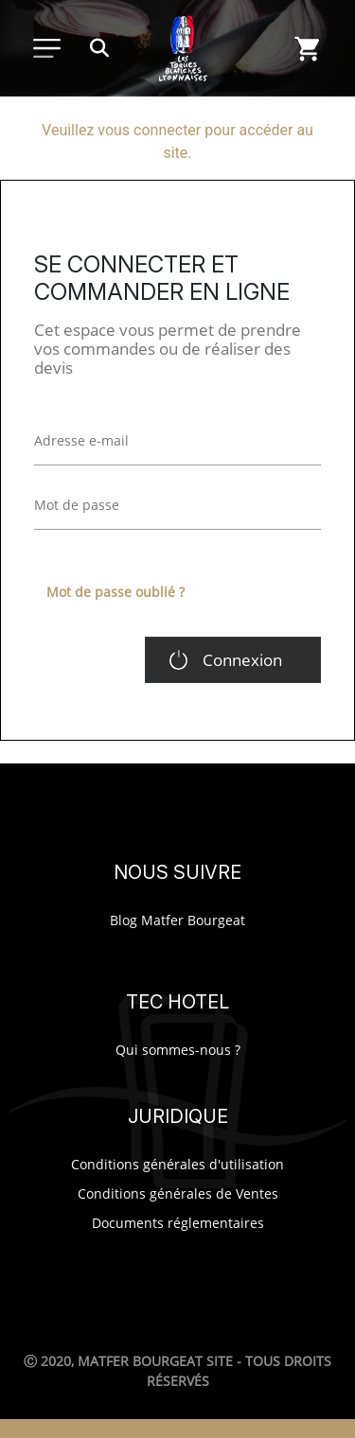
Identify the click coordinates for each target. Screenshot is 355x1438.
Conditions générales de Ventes (178, 1193)
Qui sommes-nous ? (177, 1050)
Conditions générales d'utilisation (177, 1164)
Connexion (242, 660)
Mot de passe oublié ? (115, 592)
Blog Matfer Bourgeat (177, 920)
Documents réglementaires (178, 1223)
